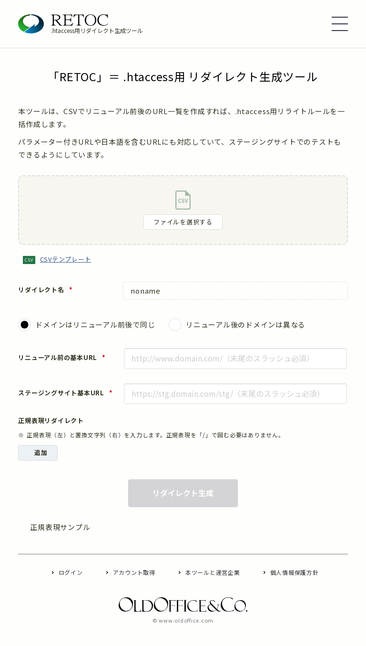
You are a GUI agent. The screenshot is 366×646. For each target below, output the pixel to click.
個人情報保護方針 (294, 572)
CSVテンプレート (66, 259)
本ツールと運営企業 (212, 572)
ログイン (71, 572)
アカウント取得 (134, 572)
